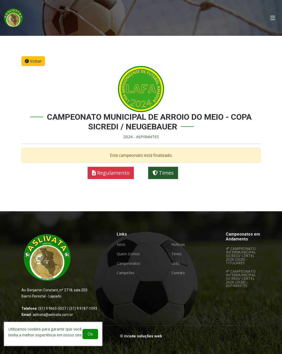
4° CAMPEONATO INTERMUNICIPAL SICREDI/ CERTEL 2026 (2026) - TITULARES (241, 256)
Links (175, 263)
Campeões (126, 273)
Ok (90, 334)
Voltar (33, 61)
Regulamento (111, 173)
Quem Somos (128, 254)
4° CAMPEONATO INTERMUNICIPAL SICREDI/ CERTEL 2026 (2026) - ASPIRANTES (241, 278)
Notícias (178, 244)
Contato (178, 273)
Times (163, 173)
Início (121, 244)
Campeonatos (128, 263)
